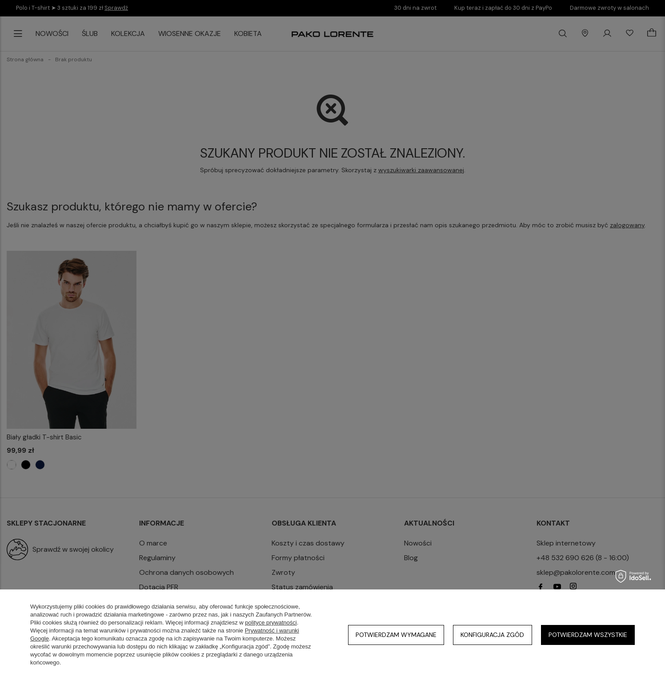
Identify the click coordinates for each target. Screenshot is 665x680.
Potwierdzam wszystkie (588, 635)
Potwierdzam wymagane (396, 635)
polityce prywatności (270, 622)
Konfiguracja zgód (492, 635)
